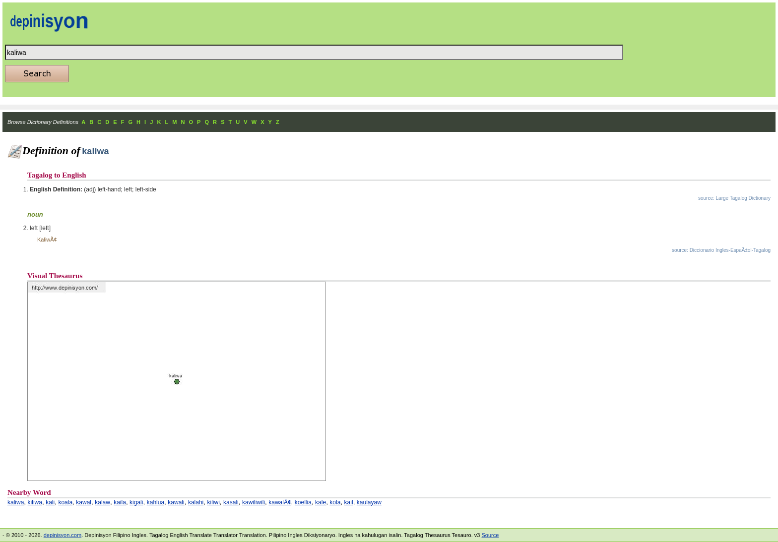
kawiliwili (253, 502)
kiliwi (213, 502)
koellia (303, 502)
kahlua (155, 502)
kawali (176, 502)
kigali (136, 502)
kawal (83, 502)
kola (334, 502)
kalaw (102, 502)
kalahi (195, 502)
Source (490, 535)
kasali (231, 502)
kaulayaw (369, 502)
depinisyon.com (62, 535)
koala (65, 502)
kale (320, 502)
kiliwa (35, 502)
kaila (120, 502)
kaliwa (15, 502)
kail (348, 502)
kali (50, 502)
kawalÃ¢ (279, 502)
